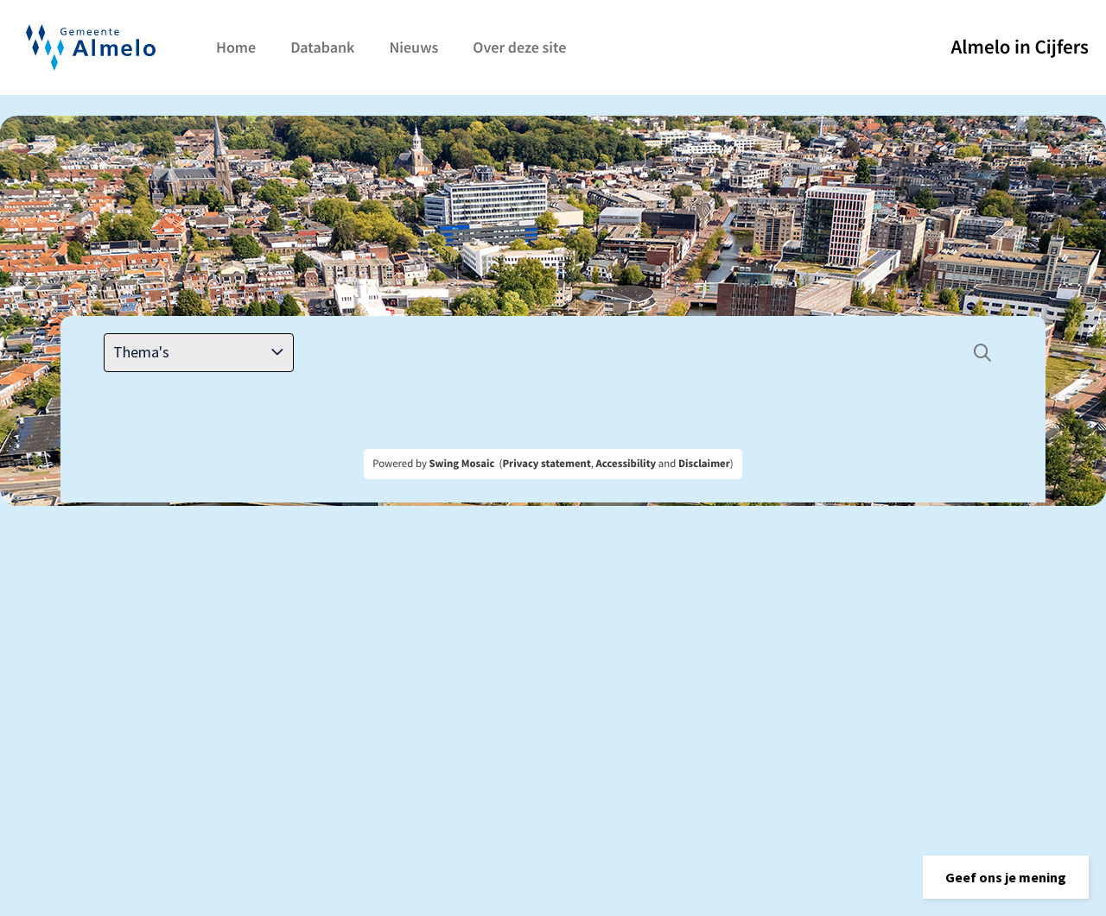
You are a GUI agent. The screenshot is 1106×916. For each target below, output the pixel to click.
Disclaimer (704, 464)
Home (236, 47)
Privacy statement (546, 464)
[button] (1006, 877)
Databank (322, 47)
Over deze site (519, 47)
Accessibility (626, 464)
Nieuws (413, 47)
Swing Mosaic (461, 464)
